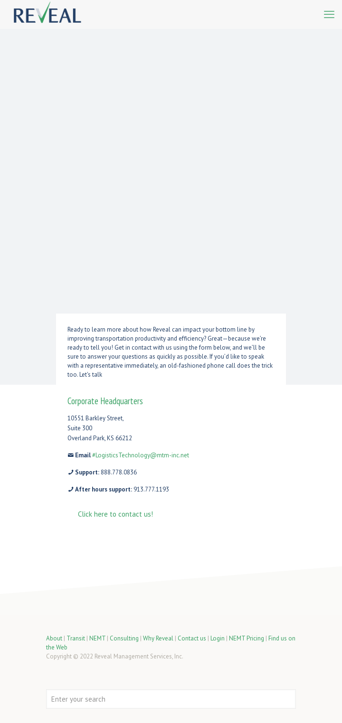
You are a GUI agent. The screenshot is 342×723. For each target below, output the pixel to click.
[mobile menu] (329, 14)
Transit (75, 638)
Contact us (192, 638)
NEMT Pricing (246, 638)
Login (217, 638)
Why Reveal (158, 638)
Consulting (124, 638)
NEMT (97, 638)
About (54, 638)
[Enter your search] (171, 699)
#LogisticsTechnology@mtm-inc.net (140, 455)
